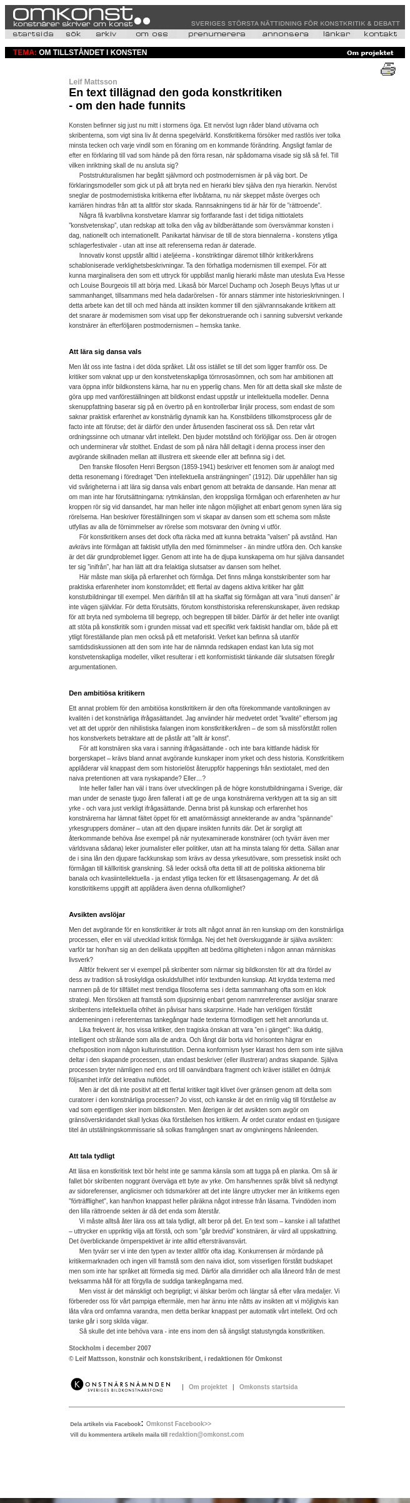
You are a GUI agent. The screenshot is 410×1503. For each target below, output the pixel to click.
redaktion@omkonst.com (206, 1434)
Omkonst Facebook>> (178, 1423)
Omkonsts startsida (267, 1387)
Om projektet (209, 1387)
